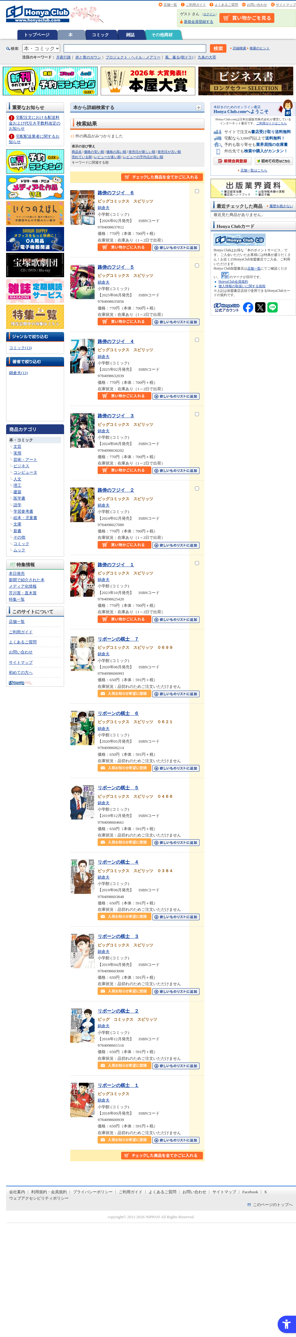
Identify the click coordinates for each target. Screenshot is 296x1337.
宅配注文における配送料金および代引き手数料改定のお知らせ (34, 123)
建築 (17, 492)
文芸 (17, 446)
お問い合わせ (257, 4)
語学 (17, 505)
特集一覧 (17, 599)
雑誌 (130, 34)
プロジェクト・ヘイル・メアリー (133, 57)
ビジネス (21, 466)
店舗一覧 (170, 4)
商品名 (77, 152)
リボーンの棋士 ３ (118, 936)
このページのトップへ (273, 1204)
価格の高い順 (116, 152)
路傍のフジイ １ (116, 564)
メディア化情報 (23, 586)
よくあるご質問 (226, 4)
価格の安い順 (94, 152)
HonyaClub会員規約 (233, 281)
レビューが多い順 (107, 157)
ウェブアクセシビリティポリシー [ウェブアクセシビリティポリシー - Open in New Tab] (39, 1198)
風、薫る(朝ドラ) (179, 57)
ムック (19, 550)
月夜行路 (63, 57)
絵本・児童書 (25, 517)
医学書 (19, 498)
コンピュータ (25, 472)
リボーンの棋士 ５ (118, 787)
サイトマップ (286, 4)
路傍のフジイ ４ (116, 341)
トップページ (36, 34)
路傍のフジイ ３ (116, 415)
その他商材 (162, 34)
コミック (100, 34)
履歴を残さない (281, 206)
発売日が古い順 (169, 152)
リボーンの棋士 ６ (118, 713)
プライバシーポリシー (93, 1192)
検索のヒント (260, 48)
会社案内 (17, 1192)
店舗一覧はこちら (253, 170)
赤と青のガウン (88, 57)
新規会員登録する (198, 21)
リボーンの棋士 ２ (118, 1010)
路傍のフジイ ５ (116, 267)
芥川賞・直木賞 (23, 593)
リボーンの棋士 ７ (118, 639)
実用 (17, 453)
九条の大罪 (207, 57)
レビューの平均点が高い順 (143, 157)
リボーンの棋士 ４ (118, 862)
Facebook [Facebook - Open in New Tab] (250, 1192)
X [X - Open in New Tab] (265, 1192)
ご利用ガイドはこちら (271, 123)
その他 (19, 537)
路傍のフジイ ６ (116, 192)
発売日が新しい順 (141, 152)
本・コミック (21, 440)
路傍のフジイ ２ (116, 490)
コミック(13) (20, 347)
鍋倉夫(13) (18, 372)
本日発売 (17, 573)
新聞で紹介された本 (27, 580)
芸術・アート (25, 459)
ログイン (209, 14)
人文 (17, 479)
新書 (17, 531)
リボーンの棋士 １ (118, 1085)
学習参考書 (23, 511)
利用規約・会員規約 (49, 1192)
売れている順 (82, 157)
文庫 (17, 524)
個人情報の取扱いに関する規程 (241, 286)
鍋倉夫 (104, 207)
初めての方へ (21, 672)
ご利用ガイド (196, 4)
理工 (17, 485)
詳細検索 (239, 48)
